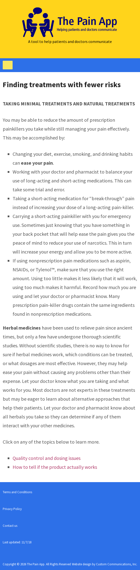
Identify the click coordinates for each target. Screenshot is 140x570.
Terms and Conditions (17, 492)
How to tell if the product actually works (55, 467)
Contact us (10, 526)
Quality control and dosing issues (46, 458)
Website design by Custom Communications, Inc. (104, 564)
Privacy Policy (12, 509)
